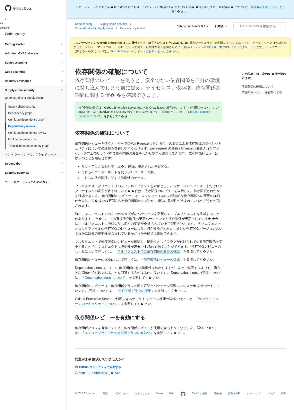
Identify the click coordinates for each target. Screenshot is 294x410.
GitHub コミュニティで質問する (98, 367)
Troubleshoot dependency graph (28, 145)
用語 (105, 393)
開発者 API (234, 393)
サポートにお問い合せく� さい (97, 373)
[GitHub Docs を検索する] (259, 26)
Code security (15, 34)
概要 (283, 393)
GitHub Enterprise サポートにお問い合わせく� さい (144, 51)
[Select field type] (192, 26)
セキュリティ (142, 393)
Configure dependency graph (26, 119)
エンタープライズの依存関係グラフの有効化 (117, 333)
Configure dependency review (27, 132)
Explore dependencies (22, 139)
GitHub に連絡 (199, 393)
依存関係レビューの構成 (162, 259)
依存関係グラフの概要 (134, 290)
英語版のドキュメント (265, 7)
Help (171, 393)
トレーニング (253, 393)
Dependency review (21, 126)
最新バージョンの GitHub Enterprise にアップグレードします (222, 47)
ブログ (271, 393)
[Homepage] (183, 394)
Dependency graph (20, 113)
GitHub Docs (22, 8)
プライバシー (121, 393)
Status (159, 393)
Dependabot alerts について (105, 277)
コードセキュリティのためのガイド (28, 182)
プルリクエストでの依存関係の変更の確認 (149, 251)
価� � (218, 393)
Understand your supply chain (96, 28)
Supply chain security (21, 106)
